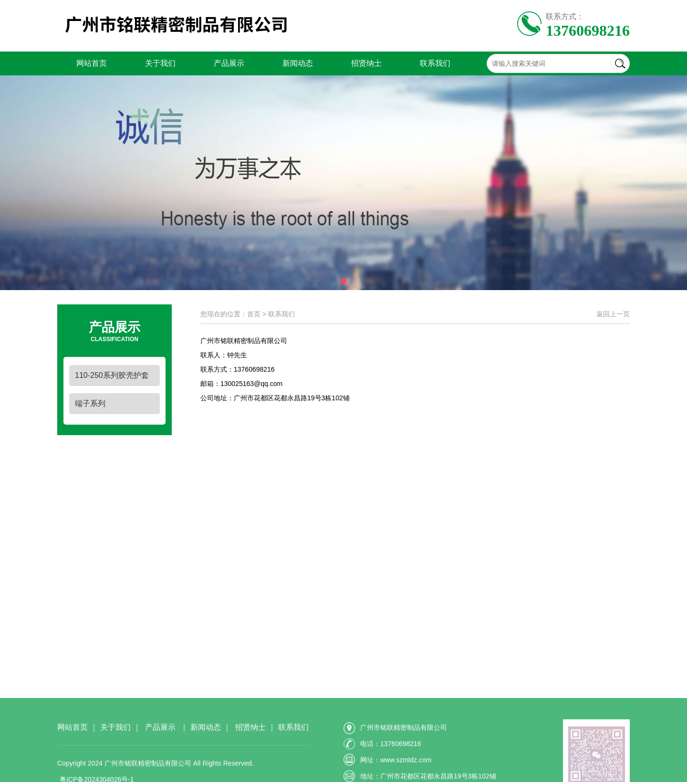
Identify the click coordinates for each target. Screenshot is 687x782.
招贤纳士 (366, 63)
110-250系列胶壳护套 (112, 375)
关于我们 (160, 63)
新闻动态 (297, 63)
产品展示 (229, 63)
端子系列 (90, 403)
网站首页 (91, 63)
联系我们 (435, 63)
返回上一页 (613, 314)
